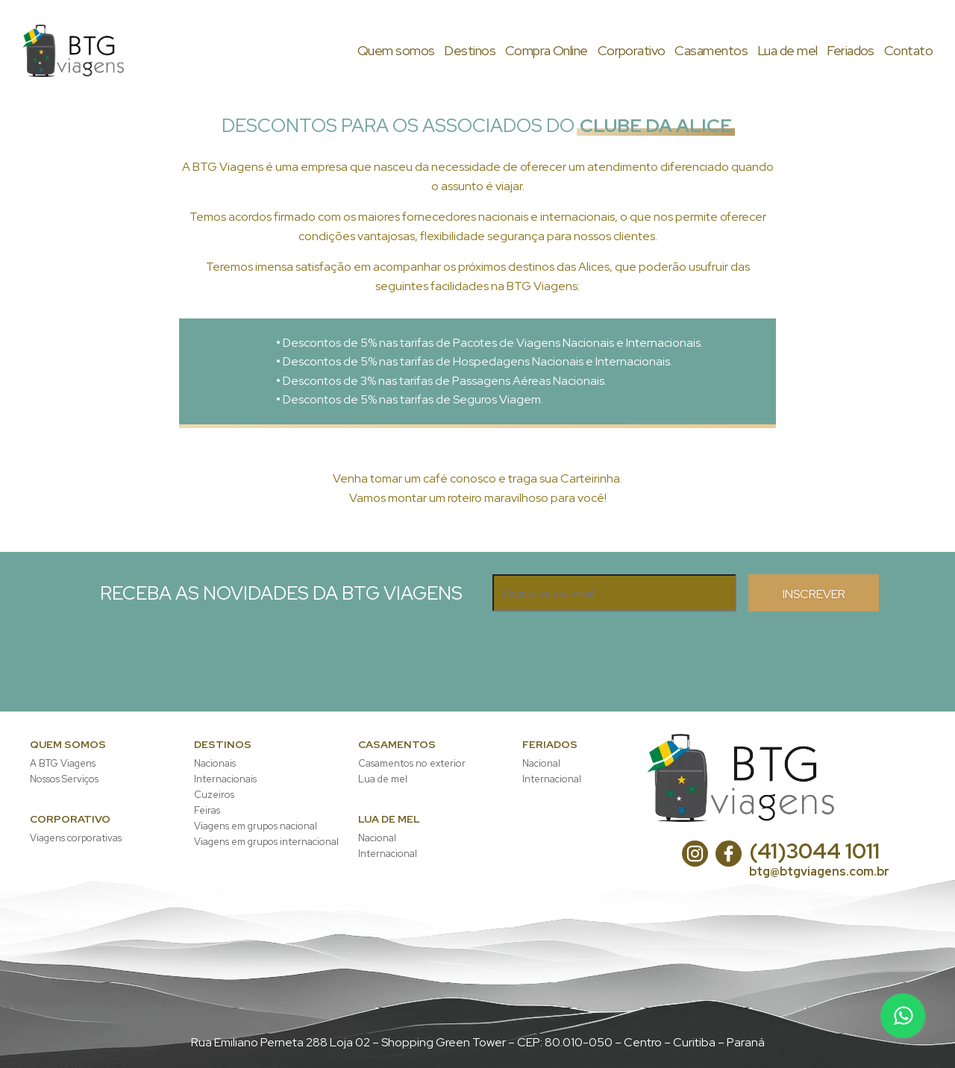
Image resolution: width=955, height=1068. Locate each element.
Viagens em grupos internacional (266, 841)
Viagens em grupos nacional (255, 826)
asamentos (711, 50)
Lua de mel (382, 779)
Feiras (207, 810)
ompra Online (546, 50)
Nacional (377, 838)
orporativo (632, 50)
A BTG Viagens (63, 763)
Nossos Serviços (64, 779)
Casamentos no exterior (412, 763)
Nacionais (215, 763)
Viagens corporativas (76, 838)
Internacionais (225, 779)
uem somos (396, 50)
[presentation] (605, 641)
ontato (908, 50)
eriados (850, 50)
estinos (469, 50)
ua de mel (787, 50)
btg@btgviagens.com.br (819, 871)
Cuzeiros (214, 794)
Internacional (387, 853)
